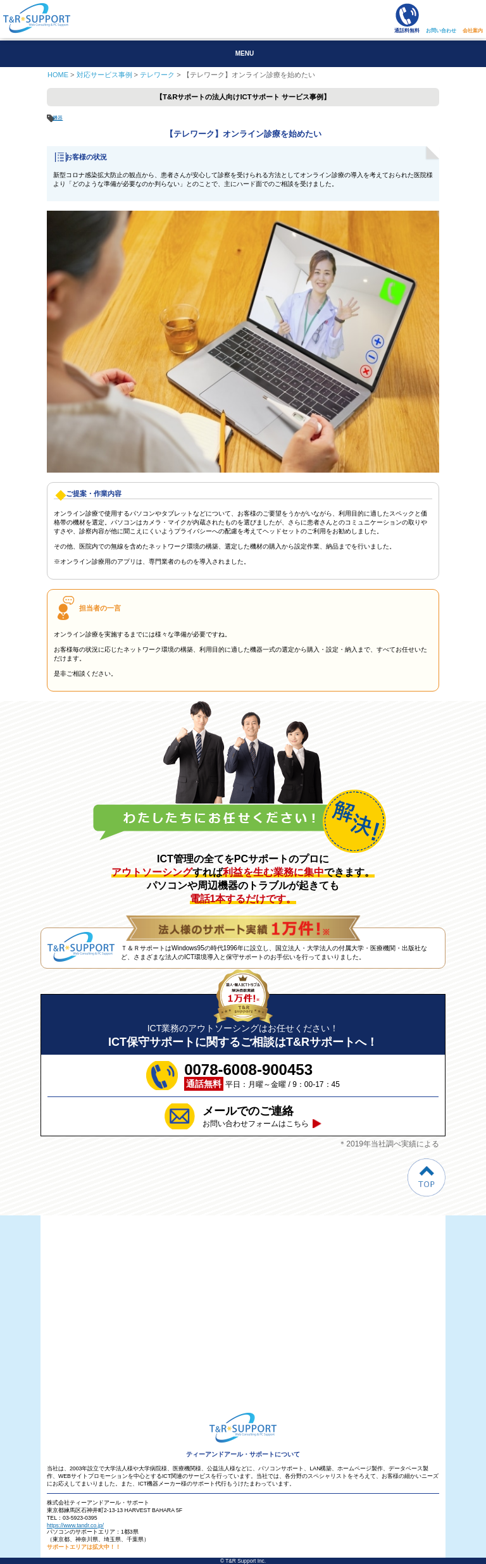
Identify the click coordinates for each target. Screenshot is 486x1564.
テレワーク (157, 74)
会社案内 (473, 31)
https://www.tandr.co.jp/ (75, 1525)
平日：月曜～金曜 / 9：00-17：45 (262, 1075)
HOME (57, 74)
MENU (244, 53)
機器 (58, 118)
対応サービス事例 (104, 74)
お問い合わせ (441, 31)
